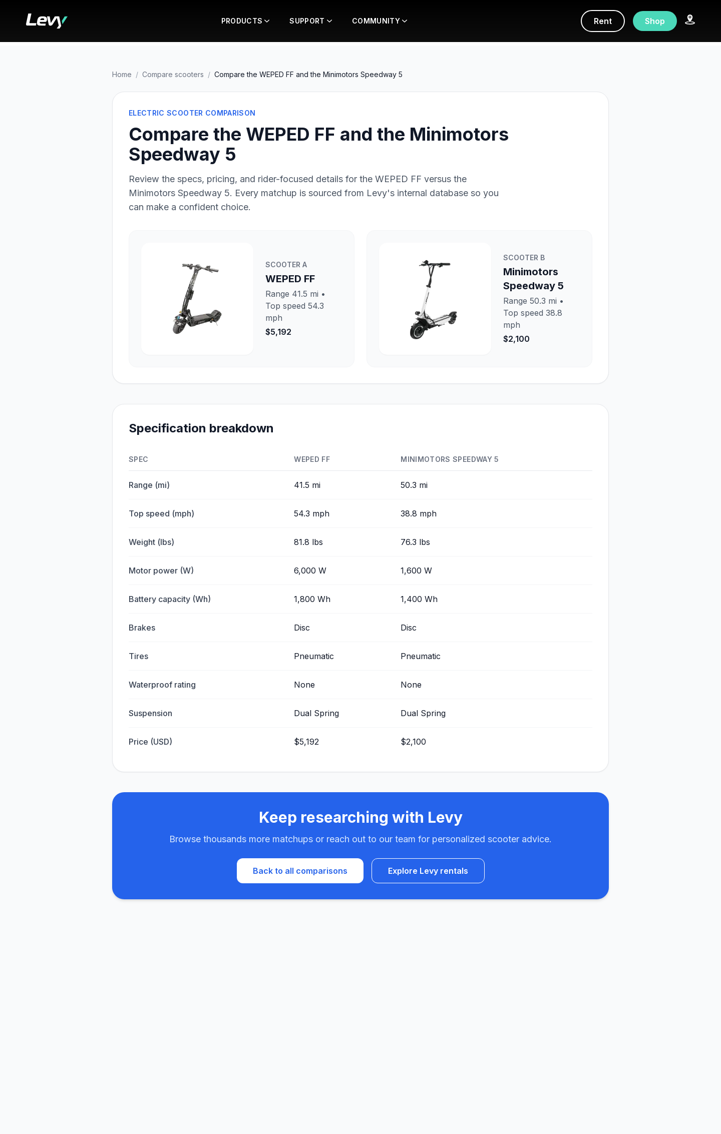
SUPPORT (310, 21)
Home (122, 74)
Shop (655, 21)
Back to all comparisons (300, 871)
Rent (603, 21)
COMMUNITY (379, 21)
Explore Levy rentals (428, 871)
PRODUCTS (245, 21)
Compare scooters (173, 74)
